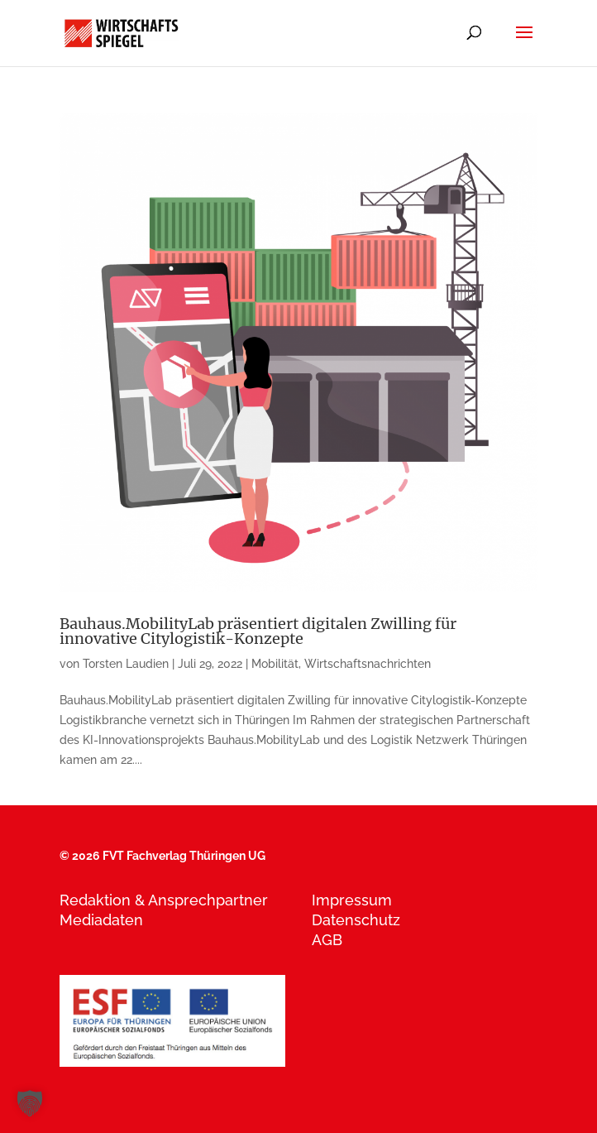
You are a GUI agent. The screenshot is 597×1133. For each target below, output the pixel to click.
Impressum (352, 900)
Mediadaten (101, 920)
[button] (30, 1103)
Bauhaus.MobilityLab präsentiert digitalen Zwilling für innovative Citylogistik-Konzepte (258, 631)
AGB (327, 939)
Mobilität (274, 663)
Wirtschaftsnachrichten (367, 663)
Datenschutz (356, 920)
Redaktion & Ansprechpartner (164, 900)
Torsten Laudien (126, 663)
